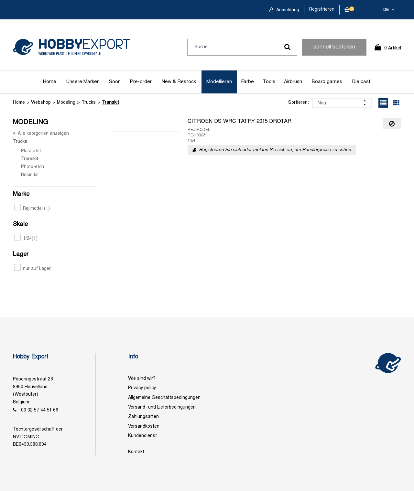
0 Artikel (392, 48)
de (386, 10)
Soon (115, 82)
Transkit (110, 103)
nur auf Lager (32, 269)
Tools (269, 82)
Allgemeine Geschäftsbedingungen (164, 398)
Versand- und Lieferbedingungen (162, 407)
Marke (21, 194)
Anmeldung (287, 10)
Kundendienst (142, 436)
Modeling (66, 103)
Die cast (361, 82)
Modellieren (219, 82)
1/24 (26, 239)
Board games (327, 82)
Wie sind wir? (142, 379)
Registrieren (321, 9)
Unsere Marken (83, 82)
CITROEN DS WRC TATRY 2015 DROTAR (239, 121)
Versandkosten (143, 426)
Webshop (41, 103)
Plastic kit (31, 151)
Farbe (247, 82)
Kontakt (136, 452)
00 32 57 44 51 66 (39, 410)
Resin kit (30, 175)
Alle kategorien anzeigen (43, 134)
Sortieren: (298, 103)
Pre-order (141, 82)
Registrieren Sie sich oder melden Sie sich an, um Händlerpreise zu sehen (275, 150)
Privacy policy (142, 388)
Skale (20, 224)
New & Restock (179, 82)
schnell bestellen (334, 47)
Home (49, 82)
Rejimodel (32, 209)
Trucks (89, 103)
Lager (20, 254)
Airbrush (293, 82)
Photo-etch (32, 167)
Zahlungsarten (143, 417)
